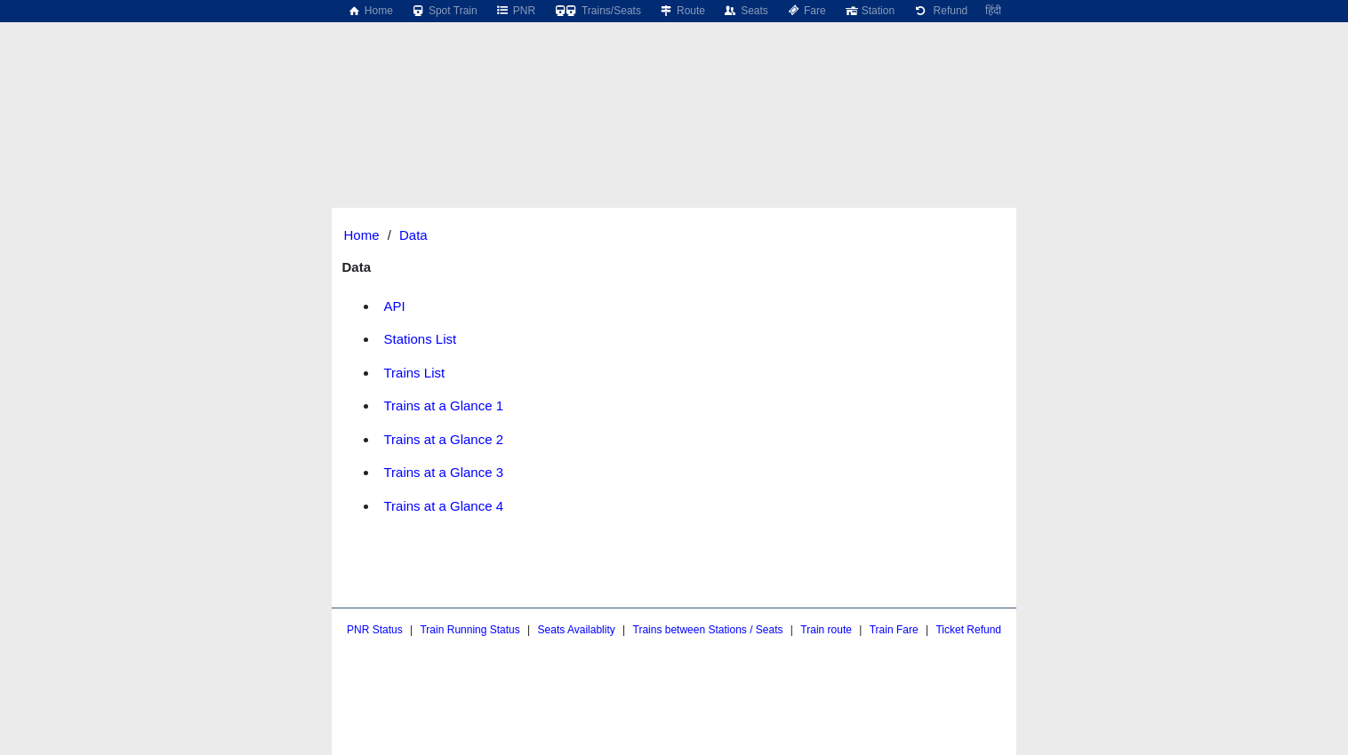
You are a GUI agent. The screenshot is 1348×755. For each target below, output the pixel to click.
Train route (826, 630)
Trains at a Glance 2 (444, 439)
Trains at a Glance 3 (444, 472)
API (394, 306)
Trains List (414, 372)
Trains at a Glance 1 (444, 405)
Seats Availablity (576, 630)
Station (869, 10)
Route (682, 10)
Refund (939, 10)
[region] (674, 66)
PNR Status (375, 630)
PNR (515, 10)
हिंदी (993, 10)
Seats (745, 10)
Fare (806, 10)
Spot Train (444, 10)
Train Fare (894, 630)
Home (370, 10)
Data (413, 234)
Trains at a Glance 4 (444, 505)
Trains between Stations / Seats (708, 630)
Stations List (420, 338)
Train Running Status (469, 630)
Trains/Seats (597, 10)
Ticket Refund (968, 630)
